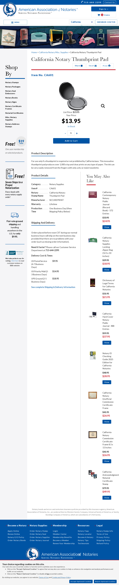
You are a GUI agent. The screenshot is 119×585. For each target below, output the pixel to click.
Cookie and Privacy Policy (61, 577)
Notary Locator (85, 534)
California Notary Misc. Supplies (53, 52)
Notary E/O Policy (16, 537)
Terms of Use (44, 577)
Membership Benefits (62, 537)
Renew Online (14, 534)
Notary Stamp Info (105, 531)
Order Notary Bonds (17, 540)
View (106, 227)
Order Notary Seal (38, 534)
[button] (103, 9)
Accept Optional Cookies (81, 581)
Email (93, 66)
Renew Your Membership (64, 543)
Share (79, 66)
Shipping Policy (103, 540)
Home (34, 52)
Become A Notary (85, 537)
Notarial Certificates (14, 113)
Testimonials (83, 543)
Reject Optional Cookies (105, 581)
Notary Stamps (12, 82)
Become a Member (61, 540)
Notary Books (11, 97)
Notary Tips (83, 540)
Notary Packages (12, 86)
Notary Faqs (83, 531)
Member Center (60, 534)
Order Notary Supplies (40, 537)
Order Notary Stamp (39, 531)
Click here (14, 261)
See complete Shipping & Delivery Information (53, 287)
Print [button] (107, 66)
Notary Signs (11, 102)
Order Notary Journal (39, 540)
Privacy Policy (103, 537)
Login (55, 531)
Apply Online (13, 531)
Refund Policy (103, 543)
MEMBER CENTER (106, 22)
